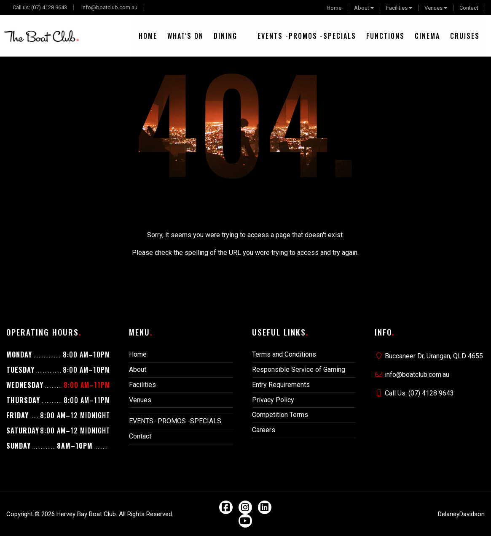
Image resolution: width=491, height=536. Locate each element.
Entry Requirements (281, 385)
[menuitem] (148, 36)
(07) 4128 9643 (49, 7)
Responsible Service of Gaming (298, 369)
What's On (185, 36)
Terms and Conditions (284, 354)
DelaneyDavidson (461, 514)
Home (334, 8)
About (361, 8)
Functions (385, 36)
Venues (433, 8)
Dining (225, 36)
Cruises (465, 36)
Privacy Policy (273, 400)
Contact (468, 8)
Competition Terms (280, 415)
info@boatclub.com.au (109, 7)
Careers (263, 430)
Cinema (427, 36)
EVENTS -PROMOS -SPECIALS (307, 36)
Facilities (397, 8)
